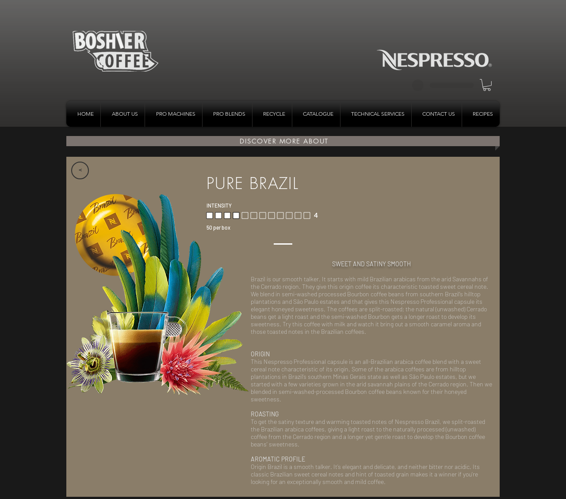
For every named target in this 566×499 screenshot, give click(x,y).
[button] (487, 85)
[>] (80, 170)
